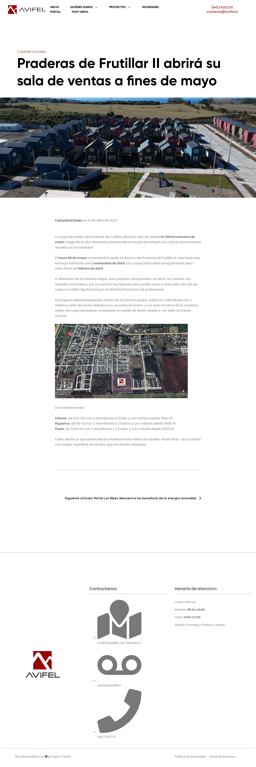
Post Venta (80, 12)
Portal (55, 12)
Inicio (54, 7)
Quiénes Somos (81, 7)
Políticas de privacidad (190, 757)
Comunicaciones (31, 51)
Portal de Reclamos (222, 757)
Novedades (150, 7)
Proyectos (117, 7)
